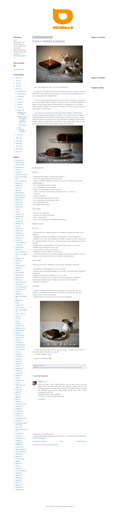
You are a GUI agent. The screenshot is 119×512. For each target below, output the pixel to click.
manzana (18, 335)
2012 (17, 149)
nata (16, 366)
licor (16, 318)
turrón (17, 468)
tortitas (17, 463)
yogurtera (18, 487)
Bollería (17, 200)
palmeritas (18, 380)
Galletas (17, 275)
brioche (17, 202)
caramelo (18, 221)
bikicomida (18, 193)
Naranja (17, 364)
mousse (17, 356)
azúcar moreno (64, 367)
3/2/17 (45, 381)
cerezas (17, 230)
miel (16, 352)
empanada (18, 258)
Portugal (18, 411)
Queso (17, 427)
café (16, 209)
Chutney (18, 238)
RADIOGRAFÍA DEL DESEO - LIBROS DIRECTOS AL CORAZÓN (22, 121)
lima (16, 321)
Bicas (17, 190)
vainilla (17, 473)
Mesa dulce (18, 347)
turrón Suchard (20, 471)
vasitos (17, 478)
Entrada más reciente (39, 441)
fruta (16, 270)
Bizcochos (18, 197)
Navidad (17, 368)
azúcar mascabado (53, 367)
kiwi (16, 303)
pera (16, 399)
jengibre (17, 300)
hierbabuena (19, 289)
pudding (75, 367)
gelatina (17, 277)
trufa (16, 466)
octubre (19, 96)
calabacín (18, 214)
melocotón (18, 337)
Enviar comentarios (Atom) (49, 445)
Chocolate (18, 235)
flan (16, 263)
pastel (17, 392)
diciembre (20, 91)
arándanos (18, 167)
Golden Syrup (19, 282)
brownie (17, 204)
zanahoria (18, 489)
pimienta (18, 401)
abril (18, 104)
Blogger (70, 506)
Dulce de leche (20, 252)
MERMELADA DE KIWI (21, 113)
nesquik (17, 371)
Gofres (17, 280)
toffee (79, 367)
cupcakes (18, 247)
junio (19, 99)
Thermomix (18, 459)
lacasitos (18, 305)
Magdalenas (19, 328)
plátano (17, 409)
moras (17, 354)
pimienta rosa (19, 404)
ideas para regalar (21, 296)
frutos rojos (18, 272)
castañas (18, 223)
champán (18, 233)
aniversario (18, 165)
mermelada (18, 345)
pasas (17, 387)
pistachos (18, 406)
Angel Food (18, 162)
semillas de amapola (18, 443)
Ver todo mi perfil (19, 69)
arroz (16, 170)
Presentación (19, 418)
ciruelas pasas (19, 242)
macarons (18, 326)
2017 (17, 89)
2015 (17, 141)
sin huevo (18, 447)
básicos (17, 185)
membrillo (18, 342)
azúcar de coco (43, 367)
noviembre (20, 94)
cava (16, 226)
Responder (41, 399)
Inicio (61, 441)
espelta (17, 261)
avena (17, 172)
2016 (17, 138)
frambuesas (19, 265)
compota (18, 245)
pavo (16, 394)
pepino (17, 397)
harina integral (19, 287)
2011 (17, 152)
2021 (17, 80)
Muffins (17, 361)
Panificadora (19, 385)
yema (17, 482)
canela (17, 219)
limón (17, 323)
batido (17, 188)
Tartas (17, 456)
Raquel (40, 381)
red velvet (18, 433)
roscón (17, 436)
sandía (17, 440)
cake (16, 212)
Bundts (17, 207)
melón (17, 340)
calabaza (18, 216)
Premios (17, 416)
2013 (17, 146)
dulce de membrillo (21, 254)
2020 (17, 83)
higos (17, 292)
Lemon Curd (19, 314)
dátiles (71, 367)
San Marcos (19, 438)
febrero (19, 110)
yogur (17, 485)
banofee (17, 183)
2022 (17, 78)
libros (17, 316)
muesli (17, 359)
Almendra (18, 160)
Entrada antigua (81, 441)
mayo (19, 102)
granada (17, 284)
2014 (17, 143)
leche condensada (21, 310)
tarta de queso (19, 452)
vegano (17, 480)
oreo (16, 378)
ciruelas (17, 240)
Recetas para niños (21, 429)
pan (16, 383)
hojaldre (17, 294)
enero (19, 135)
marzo (19, 107)
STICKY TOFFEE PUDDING (21, 129)
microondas (19, 349)
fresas (17, 268)
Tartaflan (18, 454)
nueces (17, 373)
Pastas (17, 390)
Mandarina (18, 330)
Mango (17, 333)
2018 (17, 86)
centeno (17, 228)
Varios (17, 475)
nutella (17, 375)
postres (17, 413)
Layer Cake (18, 307)
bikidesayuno (19, 195)
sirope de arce (19, 449)
